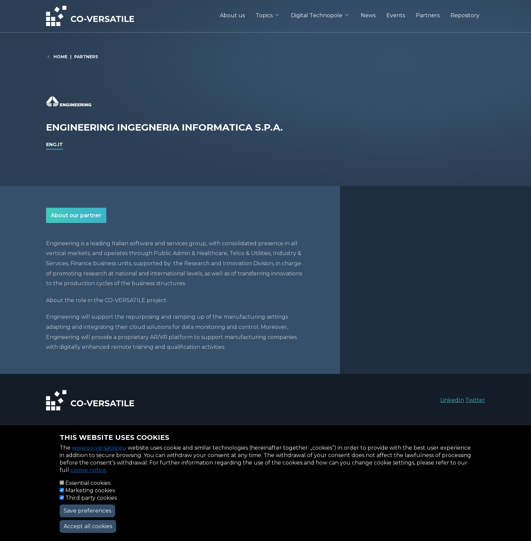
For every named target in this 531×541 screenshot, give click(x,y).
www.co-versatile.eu (99, 448)
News (368, 15)
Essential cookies (87, 483)
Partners (428, 15)
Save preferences (87, 511)
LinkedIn (452, 400)
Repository (465, 15)
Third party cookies (91, 498)
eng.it (54, 144)
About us (232, 15)
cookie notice (88, 470)
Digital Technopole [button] (316, 15)
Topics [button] (264, 15)
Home (60, 56)
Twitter (475, 400)
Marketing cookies (90, 490)
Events (395, 15)
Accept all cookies (88, 526)
